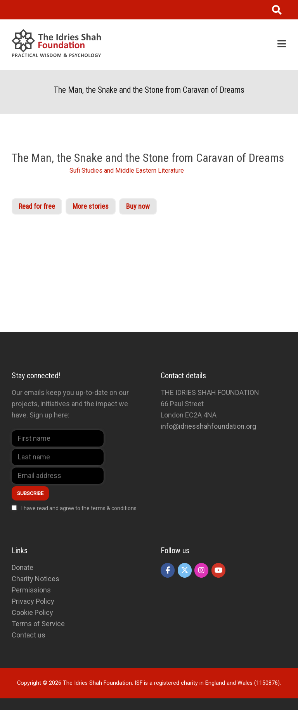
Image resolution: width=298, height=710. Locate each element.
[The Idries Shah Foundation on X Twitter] (185, 570)
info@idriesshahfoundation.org (208, 426)
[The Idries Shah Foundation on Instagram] (201, 570)
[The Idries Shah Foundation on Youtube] (218, 570)
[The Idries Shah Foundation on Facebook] (168, 570)
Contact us (28, 635)
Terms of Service (38, 624)
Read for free (37, 206)
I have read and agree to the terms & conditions (79, 508)
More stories (91, 206)
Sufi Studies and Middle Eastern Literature (126, 170)
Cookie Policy (32, 612)
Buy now (138, 206)
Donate (22, 567)
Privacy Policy (33, 601)
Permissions (31, 590)
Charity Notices (35, 579)
